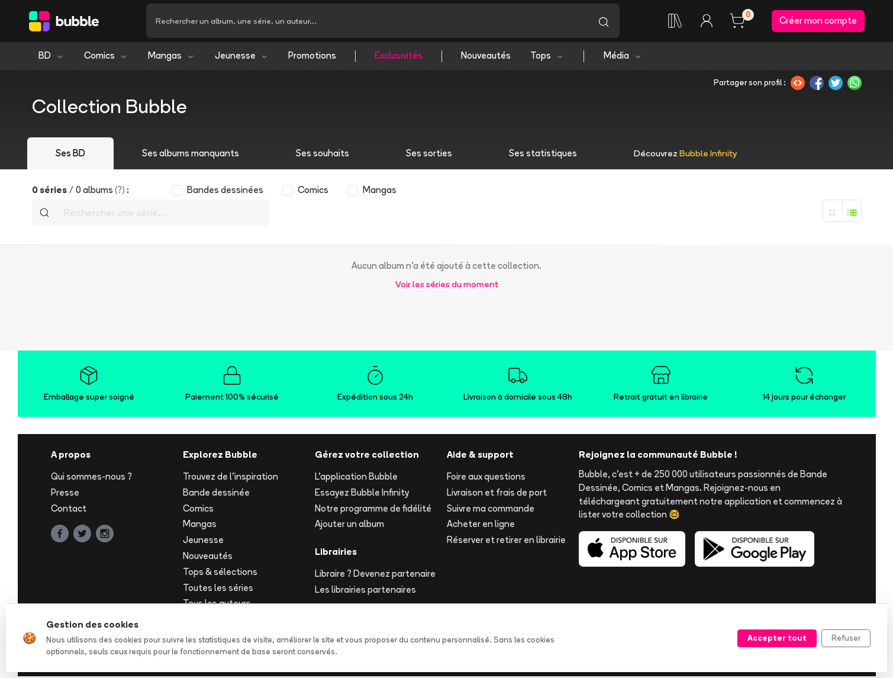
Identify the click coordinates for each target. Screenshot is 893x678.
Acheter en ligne (481, 526)
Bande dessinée (216, 494)
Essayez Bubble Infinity (362, 494)
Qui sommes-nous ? (91, 478)
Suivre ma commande (490, 510)
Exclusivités (399, 57)
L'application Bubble (356, 478)
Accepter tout (777, 637)
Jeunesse (242, 57)
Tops (547, 57)
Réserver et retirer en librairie (506, 542)
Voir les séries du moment (446, 285)
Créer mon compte (818, 21)
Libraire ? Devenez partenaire (375, 575)
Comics (106, 57)
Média (623, 57)
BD (51, 57)
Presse (65, 494)
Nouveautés (486, 57)
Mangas (171, 57)
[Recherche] (367, 22)
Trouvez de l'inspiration (230, 478)
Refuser (845, 637)
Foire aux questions (486, 478)
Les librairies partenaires (365, 591)
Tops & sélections (220, 573)
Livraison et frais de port (497, 494)
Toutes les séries (218, 589)
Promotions (312, 57)
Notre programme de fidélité (373, 510)
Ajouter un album (349, 526)
